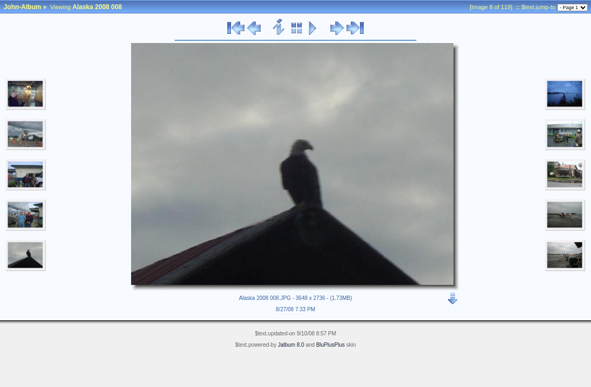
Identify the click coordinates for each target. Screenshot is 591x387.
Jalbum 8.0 (291, 345)
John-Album (22, 7)
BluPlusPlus (330, 345)
